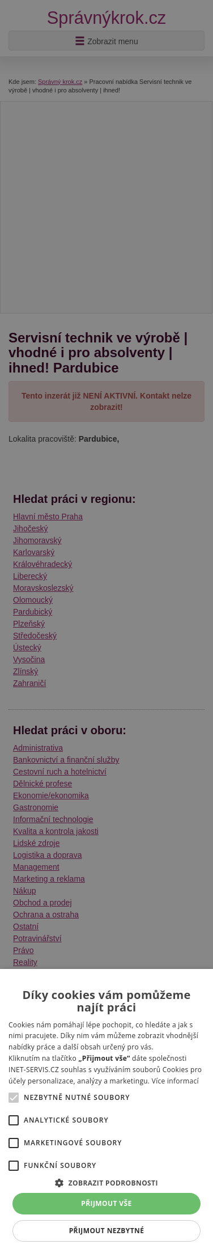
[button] (106, 1182)
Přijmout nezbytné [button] (106, 1230)
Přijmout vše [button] (106, 1203)
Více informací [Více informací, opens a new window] (175, 1081)
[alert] (106, 626)
